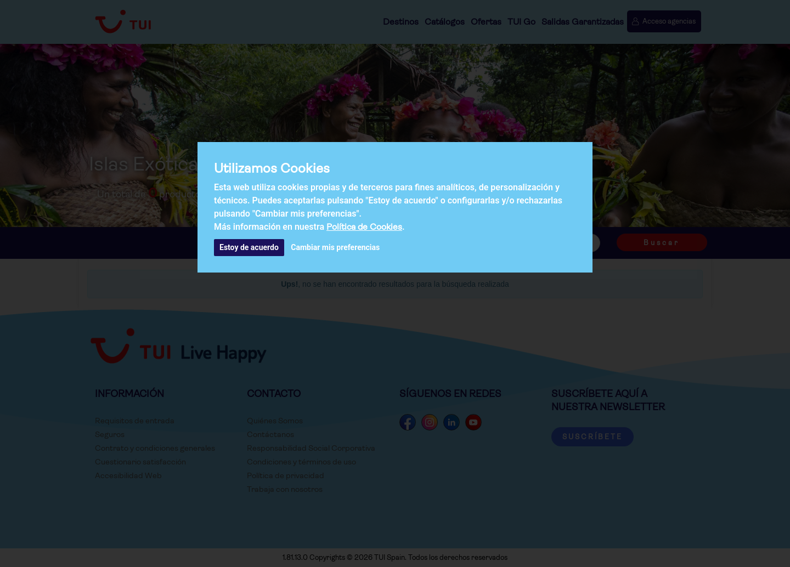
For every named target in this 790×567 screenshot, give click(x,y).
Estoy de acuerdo (249, 247)
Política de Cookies (364, 227)
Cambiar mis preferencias (335, 247)
